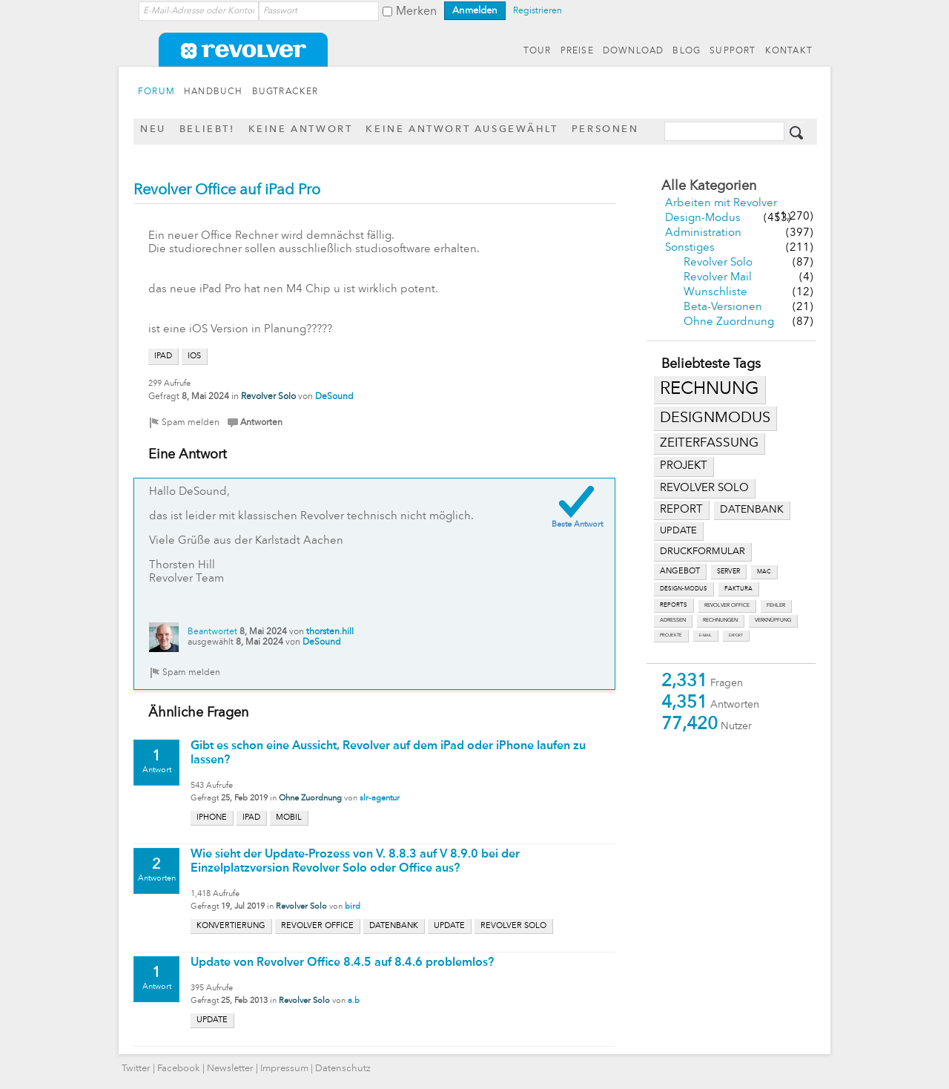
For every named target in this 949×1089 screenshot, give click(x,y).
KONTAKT (789, 51)
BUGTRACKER (285, 92)
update (678, 531)
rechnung (709, 389)
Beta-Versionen (723, 307)
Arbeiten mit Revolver (721, 203)
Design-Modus (703, 218)
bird (352, 907)
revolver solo (704, 488)
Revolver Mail (718, 277)
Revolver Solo (718, 263)
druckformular (702, 551)
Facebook (178, 1068)
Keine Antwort (300, 129)
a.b (354, 1001)
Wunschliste (715, 292)
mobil (289, 818)
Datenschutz (343, 1068)
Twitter (136, 1068)
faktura (738, 589)
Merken (416, 12)
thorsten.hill (330, 632)
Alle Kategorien (708, 186)
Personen (605, 129)
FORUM (156, 92)
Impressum (284, 1068)
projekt (683, 466)
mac (764, 572)
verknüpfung (773, 620)
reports (673, 605)
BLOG (686, 51)
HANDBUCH (213, 92)
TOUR (537, 51)
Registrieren (537, 11)
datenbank (752, 510)
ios (194, 356)
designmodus (715, 418)
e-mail (705, 635)
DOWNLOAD (633, 51)
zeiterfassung (709, 443)
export (736, 635)
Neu (153, 129)
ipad (163, 356)
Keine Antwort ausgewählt (462, 129)
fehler (776, 605)
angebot (680, 571)
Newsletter (230, 1068)
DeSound (334, 396)
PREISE (577, 51)
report (681, 509)
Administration (703, 233)
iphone (211, 818)
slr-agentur (380, 798)
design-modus (683, 589)
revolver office (727, 605)
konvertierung (230, 926)
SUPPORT (732, 51)
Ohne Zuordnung (729, 322)
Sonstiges (690, 248)
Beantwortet (212, 632)
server (728, 571)
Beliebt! (207, 129)
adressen (673, 620)
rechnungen (720, 620)
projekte (671, 635)
